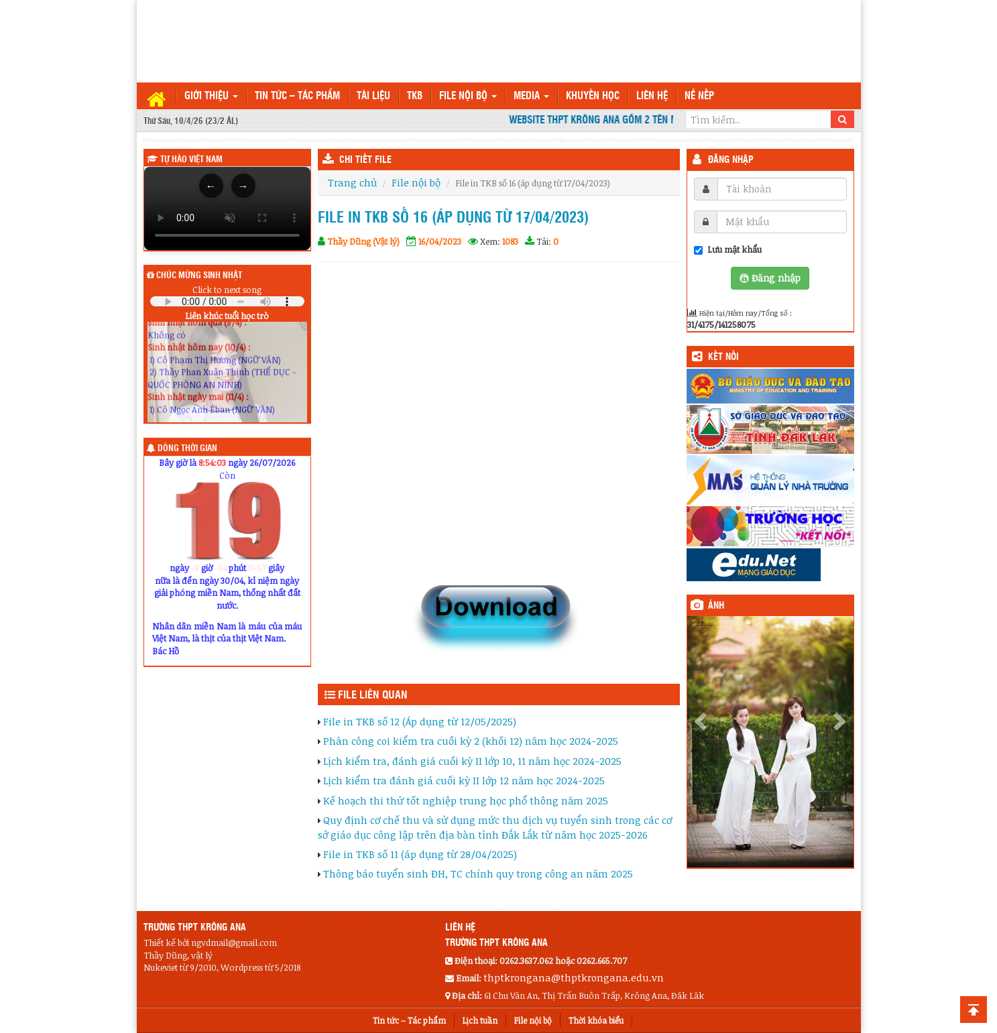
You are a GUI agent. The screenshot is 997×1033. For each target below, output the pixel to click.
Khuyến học (593, 96)
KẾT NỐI (723, 357)
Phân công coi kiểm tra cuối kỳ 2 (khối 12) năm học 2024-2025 (470, 740)
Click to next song (226, 290)
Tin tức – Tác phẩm (297, 96)
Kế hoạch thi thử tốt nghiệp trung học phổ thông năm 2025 (465, 800)
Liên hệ (652, 96)
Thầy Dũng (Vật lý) (363, 241)
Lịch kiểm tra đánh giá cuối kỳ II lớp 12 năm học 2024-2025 (464, 780)
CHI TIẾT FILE (365, 160)
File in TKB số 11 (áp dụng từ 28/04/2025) (420, 854)
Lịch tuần (480, 1020)
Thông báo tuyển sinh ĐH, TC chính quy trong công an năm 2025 (478, 873)
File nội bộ (468, 96)
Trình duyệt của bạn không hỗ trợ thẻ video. (227, 208)
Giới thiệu (211, 96)
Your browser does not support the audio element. (227, 301)
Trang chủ (352, 182)
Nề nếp (699, 96)
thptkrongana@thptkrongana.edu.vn (573, 977)
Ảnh (716, 606)
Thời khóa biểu (596, 1020)
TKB (414, 96)
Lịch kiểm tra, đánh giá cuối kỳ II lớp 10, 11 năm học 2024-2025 (472, 761)
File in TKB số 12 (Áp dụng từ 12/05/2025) (419, 721)
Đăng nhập (731, 160)
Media (531, 96)
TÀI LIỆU (373, 96)
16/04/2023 (439, 241)
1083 (510, 241)
